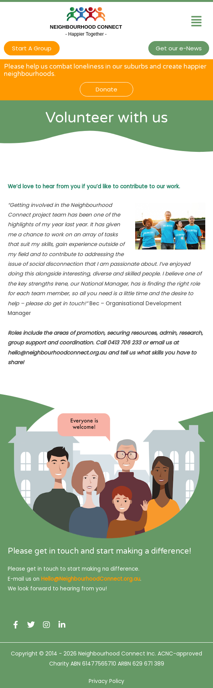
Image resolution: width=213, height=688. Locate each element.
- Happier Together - (86, 34)
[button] (196, 21)
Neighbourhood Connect (86, 27)
